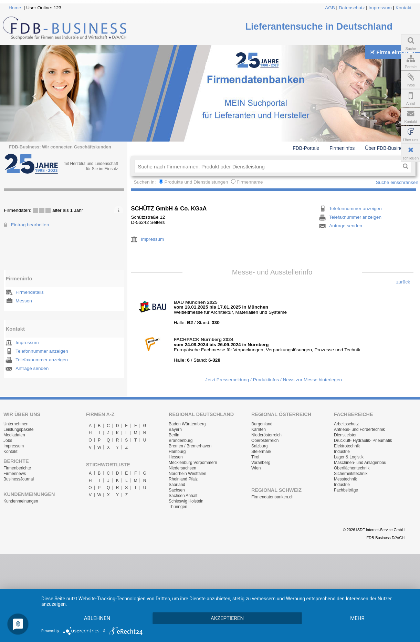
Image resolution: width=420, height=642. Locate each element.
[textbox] (267, 166)
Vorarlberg (260, 462)
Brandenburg (180, 440)
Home (15, 7)
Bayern (175, 429)
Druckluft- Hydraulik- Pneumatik (363, 440)
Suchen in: (145, 182)
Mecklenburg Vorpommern (193, 462)
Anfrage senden (32, 368)
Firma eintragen (392, 52)
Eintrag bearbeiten (30, 224)
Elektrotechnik (347, 446)
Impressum (380, 7)
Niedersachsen (182, 468)
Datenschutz (352, 7)
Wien (256, 468)
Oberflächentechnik (351, 468)
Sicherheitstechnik (350, 473)
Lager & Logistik (349, 457)
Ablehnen (99, 606)
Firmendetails (29, 292)
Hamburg (177, 451)
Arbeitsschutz (346, 424)
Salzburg (259, 446)
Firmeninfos (342, 148)
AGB (330, 7)
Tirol (255, 457)
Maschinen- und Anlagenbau (360, 462)
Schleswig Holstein (186, 501)
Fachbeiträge (346, 490)
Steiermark (261, 451)
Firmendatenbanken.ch (272, 497)
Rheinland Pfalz (183, 479)
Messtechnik (345, 479)
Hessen (176, 457)
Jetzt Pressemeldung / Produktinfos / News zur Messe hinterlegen (273, 379)
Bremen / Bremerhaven (190, 446)
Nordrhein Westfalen (187, 473)
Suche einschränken (397, 182)
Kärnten (258, 429)
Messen (23, 300)
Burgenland (261, 424)
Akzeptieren (233, 606)
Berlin (174, 435)
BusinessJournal (18, 479)
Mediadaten (14, 435)
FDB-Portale (306, 148)
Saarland (177, 484)
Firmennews (14, 473)
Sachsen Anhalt (183, 495)
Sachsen (177, 490)
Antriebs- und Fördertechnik (359, 429)
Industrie (342, 451)
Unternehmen (16, 424)
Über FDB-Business (386, 148)
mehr (99, 618)
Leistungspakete (18, 429)
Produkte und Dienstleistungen (196, 182)
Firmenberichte (17, 468)
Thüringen (178, 506)
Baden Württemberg (187, 424)
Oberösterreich (265, 440)
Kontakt (403, 7)
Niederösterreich (266, 435)
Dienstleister (345, 435)
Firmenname (250, 182)
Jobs (7, 440)
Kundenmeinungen (20, 501)
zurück (403, 281)
